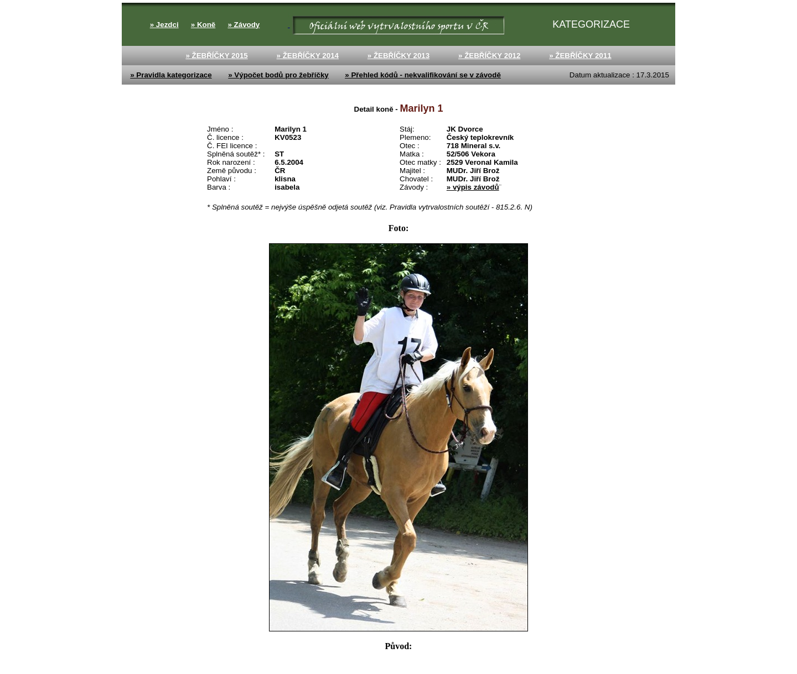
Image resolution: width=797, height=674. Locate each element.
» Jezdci (164, 24)
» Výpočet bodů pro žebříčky (278, 75)
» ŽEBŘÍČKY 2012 (489, 55)
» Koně (203, 24)
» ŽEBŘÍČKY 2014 (308, 55)
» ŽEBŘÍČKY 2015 (216, 55)
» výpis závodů (473, 187)
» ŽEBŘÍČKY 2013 (398, 55)
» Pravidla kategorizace (170, 75)
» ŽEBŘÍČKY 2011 (580, 55)
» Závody (243, 24)
